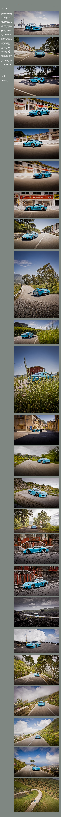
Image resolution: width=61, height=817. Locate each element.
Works (18, 5)
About (3, 5)
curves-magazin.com (5, 81)
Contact (33, 5)
